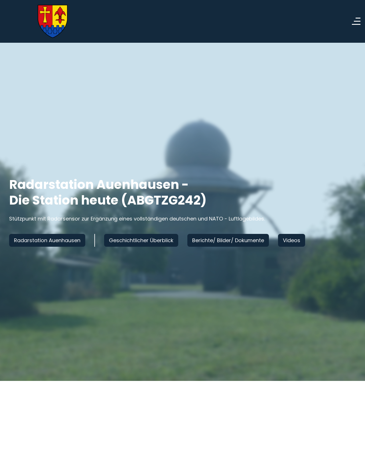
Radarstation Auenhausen (47, 240)
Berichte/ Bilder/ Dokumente (228, 240)
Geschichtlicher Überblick (141, 240)
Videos (291, 240)
